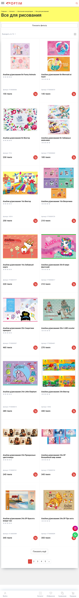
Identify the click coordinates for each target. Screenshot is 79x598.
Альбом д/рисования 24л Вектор (55, 392)
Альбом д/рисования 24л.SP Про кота (57, 518)
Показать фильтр (39, 25)
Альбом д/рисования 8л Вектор (16, 138)
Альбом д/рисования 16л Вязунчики (56, 201)
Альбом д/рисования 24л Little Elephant (19, 392)
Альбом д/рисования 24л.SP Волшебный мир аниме (53, 456)
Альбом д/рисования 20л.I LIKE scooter (57, 328)
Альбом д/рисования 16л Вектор (17, 201)
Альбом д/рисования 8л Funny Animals (19, 74)
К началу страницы (39, 588)
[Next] (49, 561)
